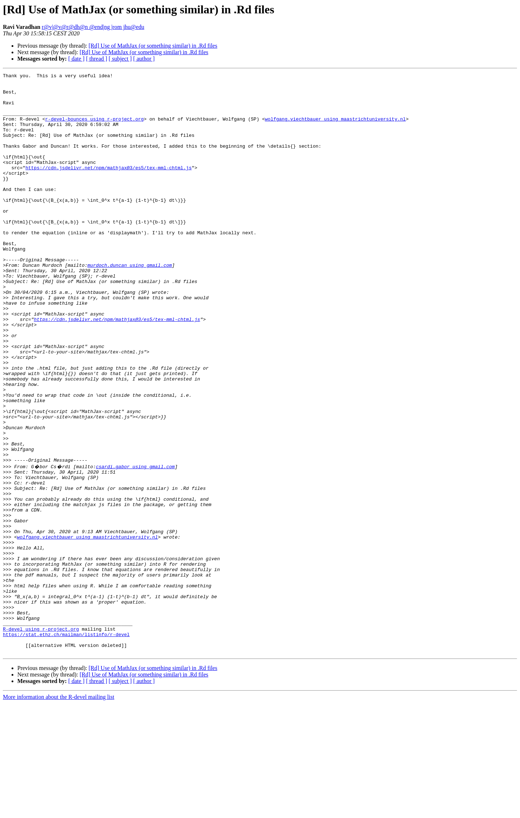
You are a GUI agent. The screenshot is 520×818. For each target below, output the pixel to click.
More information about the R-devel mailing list (58, 812)
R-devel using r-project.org (41, 739)
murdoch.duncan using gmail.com (129, 304)
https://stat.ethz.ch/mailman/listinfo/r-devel (66, 746)
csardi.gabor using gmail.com (135, 544)
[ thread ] (96, 59)
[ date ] (76, 59)
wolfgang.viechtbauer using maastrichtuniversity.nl (335, 128)
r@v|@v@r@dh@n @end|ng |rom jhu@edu (93, 27)
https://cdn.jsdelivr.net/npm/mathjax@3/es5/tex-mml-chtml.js (108, 187)
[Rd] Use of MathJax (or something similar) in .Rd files (152, 46)
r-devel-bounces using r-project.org (94, 128)
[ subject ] (120, 59)
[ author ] (144, 59)
